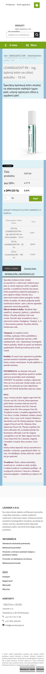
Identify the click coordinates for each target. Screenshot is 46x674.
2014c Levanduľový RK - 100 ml (14, 254)
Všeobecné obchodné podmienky (16, 543)
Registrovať (7, 580)
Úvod (5, 55)
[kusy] (7, 198)
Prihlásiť (6, 576)
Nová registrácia (23, 4)
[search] (37, 35)
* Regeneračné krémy (34, 55)
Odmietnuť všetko (27, 669)
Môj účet (6, 589)
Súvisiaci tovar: (30, 268)
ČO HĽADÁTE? (14, 31)
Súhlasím (40, 669)
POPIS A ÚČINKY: (12, 268)
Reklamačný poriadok (11, 547)
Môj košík (6, 585)
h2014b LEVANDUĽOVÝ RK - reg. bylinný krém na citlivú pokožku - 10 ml (14, 233)
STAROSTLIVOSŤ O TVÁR (17, 55)
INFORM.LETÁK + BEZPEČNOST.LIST (20, 273)
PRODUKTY (19, 25)
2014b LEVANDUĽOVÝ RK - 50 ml (13, 244)
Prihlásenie (10, 4)
